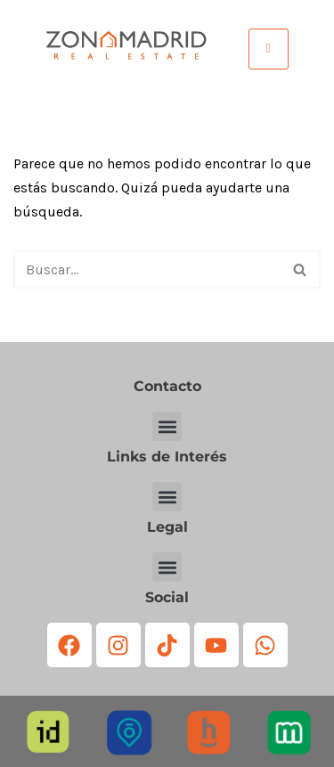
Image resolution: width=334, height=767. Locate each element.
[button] (167, 426)
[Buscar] (147, 269)
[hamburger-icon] (268, 49)
